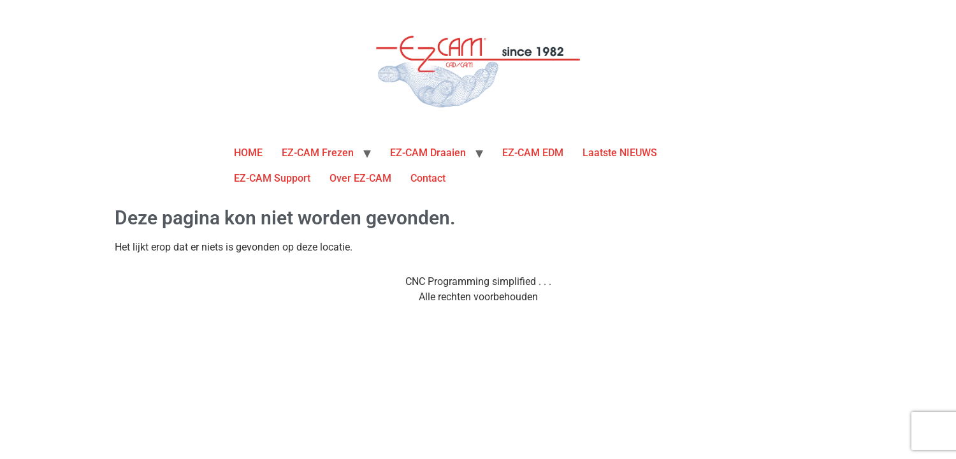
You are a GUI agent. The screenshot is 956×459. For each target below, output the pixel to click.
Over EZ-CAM (360, 178)
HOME (248, 153)
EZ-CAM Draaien (428, 153)
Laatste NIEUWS (620, 153)
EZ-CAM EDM (532, 153)
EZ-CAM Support (272, 178)
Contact (427, 178)
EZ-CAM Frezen (318, 153)
